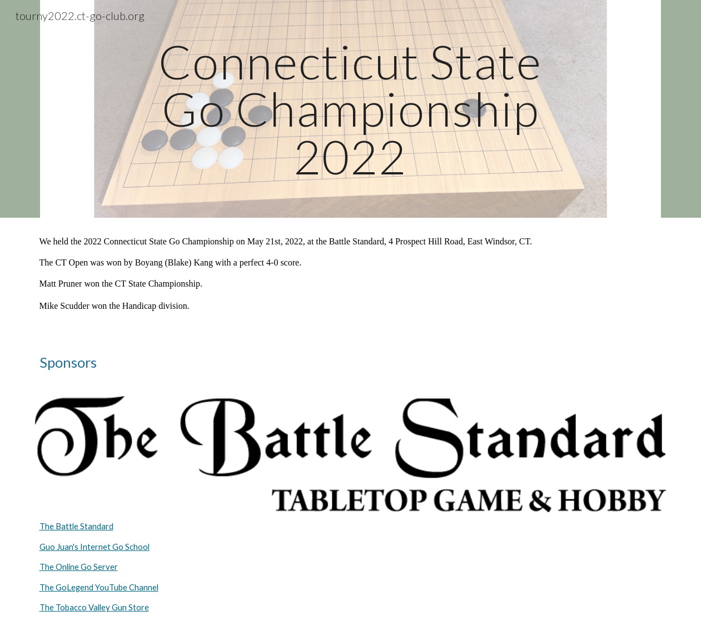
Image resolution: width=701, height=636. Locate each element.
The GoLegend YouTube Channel (98, 587)
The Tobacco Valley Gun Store (94, 607)
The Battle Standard (76, 526)
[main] (351, 108)
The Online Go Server (78, 567)
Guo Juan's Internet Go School (94, 547)
